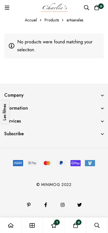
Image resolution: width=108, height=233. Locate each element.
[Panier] (97, 7)
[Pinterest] (29, 205)
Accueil (31, 20)
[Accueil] (11, 225)
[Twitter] (79, 205)
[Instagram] (62, 205)
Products (52, 20)
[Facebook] (45, 205)
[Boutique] (32, 225)
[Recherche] (86, 7)
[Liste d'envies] (54, 225)
